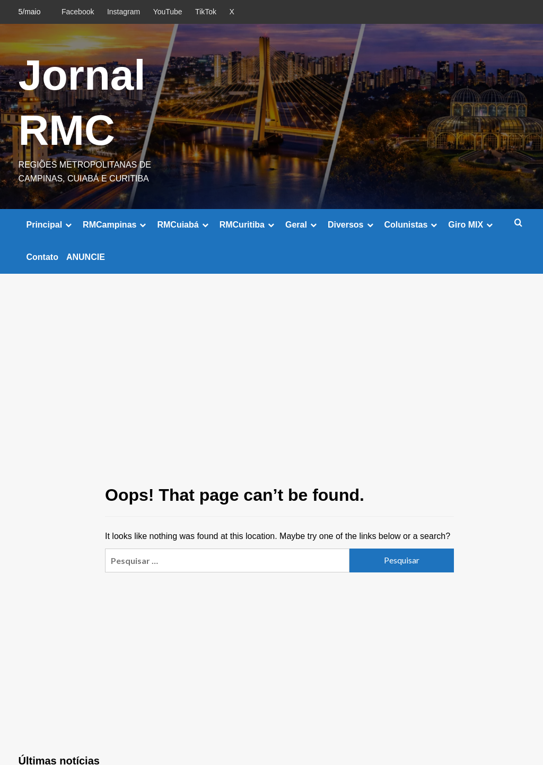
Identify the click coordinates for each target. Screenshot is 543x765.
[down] (68, 225)
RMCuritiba (248, 224)
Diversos (352, 224)
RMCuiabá (184, 224)
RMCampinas (116, 224)
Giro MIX (472, 224)
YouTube (167, 11)
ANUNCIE (85, 257)
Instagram (123, 11)
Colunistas (412, 224)
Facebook (78, 11)
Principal (51, 224)
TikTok (205, 11)
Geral (302, 224)
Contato (42, 257)
